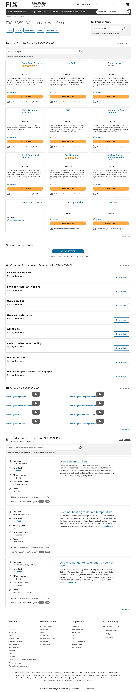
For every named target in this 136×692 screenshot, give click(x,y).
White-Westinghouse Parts (97, 675)
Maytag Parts (27, 675)
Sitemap (12, 650)
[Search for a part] (31, 51)
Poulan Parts (58, 675)
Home (11, 626)
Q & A (18, 30)
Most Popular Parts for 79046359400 (32, 43)
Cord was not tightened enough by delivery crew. (87, 564)
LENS (67, 110)
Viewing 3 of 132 (125, 440)
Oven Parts (64, 678)
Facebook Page (110, 630)
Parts (10, 30)
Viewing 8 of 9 (125, 388)
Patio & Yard (76, 647)
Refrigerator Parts (33, 678)
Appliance (75, 626)
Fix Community (110, 621)
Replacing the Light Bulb (16, 396)
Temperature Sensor (114, 64)
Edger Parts (78, 681)
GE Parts (79, 672)
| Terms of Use (75, 689)
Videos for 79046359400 (24, 388)
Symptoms (29, 30)
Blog (83, 12)
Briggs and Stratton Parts (44, 672)
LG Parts (17, 675)
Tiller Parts (88, 681)
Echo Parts (58, 672)
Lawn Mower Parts (113, 678)
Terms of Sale (14, 647)
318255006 (16, 470)
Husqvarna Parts (90, 672)
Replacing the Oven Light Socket (83, 423)
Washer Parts (20, 678)
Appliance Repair (46, 626)
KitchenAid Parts (114, 672)
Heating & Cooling (78, 641)
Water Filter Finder (69, 12)
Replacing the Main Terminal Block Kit (85, 405)
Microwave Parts (86, 678)
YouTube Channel (111, 627)
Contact (42, 12)
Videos (40, 30)
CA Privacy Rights (15, 641)
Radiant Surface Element (115, 111)
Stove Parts (55, 678)
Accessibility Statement (18, 666)
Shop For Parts (79, 621)
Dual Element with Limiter (31, 156)
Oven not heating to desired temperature (86, 512)
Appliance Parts (99, 678)
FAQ (33, 12)
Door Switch (113, 202)
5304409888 (17, 571)
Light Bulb (70, 63)
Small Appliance (77, 644)
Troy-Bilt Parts (69, 675)
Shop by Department (17, 12)
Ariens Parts (30, 672)
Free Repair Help (48, 621)
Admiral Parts (19, 672)
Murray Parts (47, 675)
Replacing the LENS (13, 414)
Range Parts (75, 678)
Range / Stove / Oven (48, 638)
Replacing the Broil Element (17, 423)
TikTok (107, 634)
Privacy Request (15, 663)
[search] (128, 11)
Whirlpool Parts (81, 675)
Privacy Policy (14, 638)
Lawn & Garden (77, 629)
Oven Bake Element (32, 63)
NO (47, 501)
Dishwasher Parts (114, 675)
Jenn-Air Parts (102, 672)
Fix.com (13, 621)
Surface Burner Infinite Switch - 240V (115, 157)
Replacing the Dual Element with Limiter (86, 414)
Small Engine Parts (50, 681)
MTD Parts (37, 675)
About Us (12, 632)
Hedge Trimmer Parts (65, 681)
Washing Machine (46, 644)
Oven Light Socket (74, 202)
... (107, 526)
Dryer (42, 632)
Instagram (108, 637)
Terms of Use (14, 644)
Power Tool (75, 632)
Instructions (52, 30)
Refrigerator (45, 641)
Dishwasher (44, 629)
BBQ (73, 635)
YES (41, 501)
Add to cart (25, 96)
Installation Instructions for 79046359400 (35, 440)
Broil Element (72, 155)
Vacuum (74, 638)
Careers (12, 656)
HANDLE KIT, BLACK (32, 202)
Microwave (44, 635)
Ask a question (68, 251)
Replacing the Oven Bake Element (20, 405)
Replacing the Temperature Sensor (84, 396)
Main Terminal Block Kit (29, 111)
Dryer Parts (45, 678)
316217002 (16, 521)
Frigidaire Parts (69, 672)
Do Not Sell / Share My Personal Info (21, 660)
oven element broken (73, 461)
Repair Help (53, 12)
